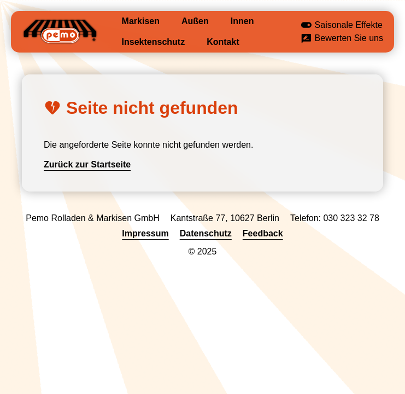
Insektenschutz (153, 42)
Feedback (263, 233)
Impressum (145, 233)
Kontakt (223, 42)
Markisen (141, 21)
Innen (242, 21)
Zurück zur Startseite (87, 164)
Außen (195, 21)
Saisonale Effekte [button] (342, 26)
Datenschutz (206, 233)
